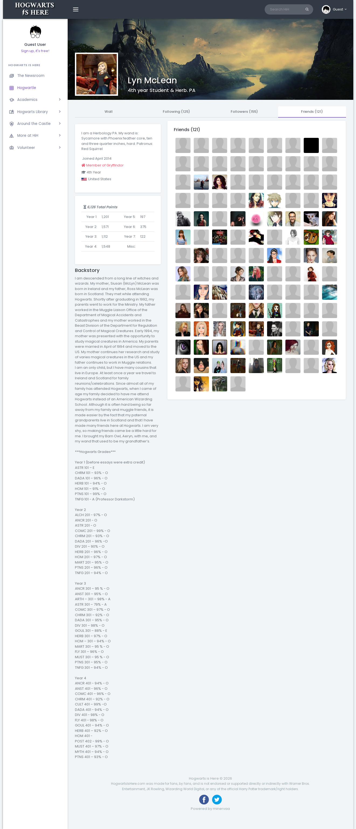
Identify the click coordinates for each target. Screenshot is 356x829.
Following (176, 111)
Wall (109, 111)
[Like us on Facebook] (204, 799)
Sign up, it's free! (35, 50)
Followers (244, 111)
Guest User (35, 45)
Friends (312, 111)
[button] (335, 9)
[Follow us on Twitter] (217, 799)
